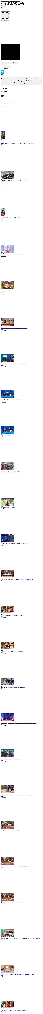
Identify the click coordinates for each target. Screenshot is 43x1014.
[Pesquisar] (2, 7)
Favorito (15, 62)
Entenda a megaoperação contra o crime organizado (11, 759)
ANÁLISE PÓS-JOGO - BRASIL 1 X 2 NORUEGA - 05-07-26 (14, 180)
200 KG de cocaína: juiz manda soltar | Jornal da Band (12, 400)
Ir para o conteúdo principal (14, 1)
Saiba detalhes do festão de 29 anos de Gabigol (10, 831)
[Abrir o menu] (2, 4)
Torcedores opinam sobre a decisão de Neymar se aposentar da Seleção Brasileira (17, 143)
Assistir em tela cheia (5, 16)
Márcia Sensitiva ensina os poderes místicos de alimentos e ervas (14, 328)
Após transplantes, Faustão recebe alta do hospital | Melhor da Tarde (15, 1010)
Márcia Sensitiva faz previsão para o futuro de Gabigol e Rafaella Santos (16, 866)
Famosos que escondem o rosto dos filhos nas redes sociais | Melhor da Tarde (17, 579)
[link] (21, 74)
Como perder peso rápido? (6, 291)
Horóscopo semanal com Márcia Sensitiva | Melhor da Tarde (13, 651)
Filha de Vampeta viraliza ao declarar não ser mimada (12, 902)
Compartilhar (9, 62)
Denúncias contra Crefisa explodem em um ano (10, 435)
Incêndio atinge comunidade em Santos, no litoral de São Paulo (14, 364)
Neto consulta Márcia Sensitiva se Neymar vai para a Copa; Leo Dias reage (16, 795)
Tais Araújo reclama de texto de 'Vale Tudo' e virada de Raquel (13, 615)
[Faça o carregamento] (2, 9)
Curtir (3, 62)
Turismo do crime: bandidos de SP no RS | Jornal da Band (13, 687)
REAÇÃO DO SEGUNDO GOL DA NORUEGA (11, 217)
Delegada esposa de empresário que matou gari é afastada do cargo (14, 543)
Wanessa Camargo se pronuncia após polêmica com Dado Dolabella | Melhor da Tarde (18, 723)
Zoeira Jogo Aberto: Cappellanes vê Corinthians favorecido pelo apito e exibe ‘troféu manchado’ (21, 938)
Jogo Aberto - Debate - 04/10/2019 (8, 507)
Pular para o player (4, 1)
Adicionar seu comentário (6, 103)
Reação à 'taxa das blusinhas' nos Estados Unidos (11, 471)
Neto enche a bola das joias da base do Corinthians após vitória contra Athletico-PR (18, 974)
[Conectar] (3, 10)
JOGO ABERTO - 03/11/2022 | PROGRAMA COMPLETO (13, 255)
